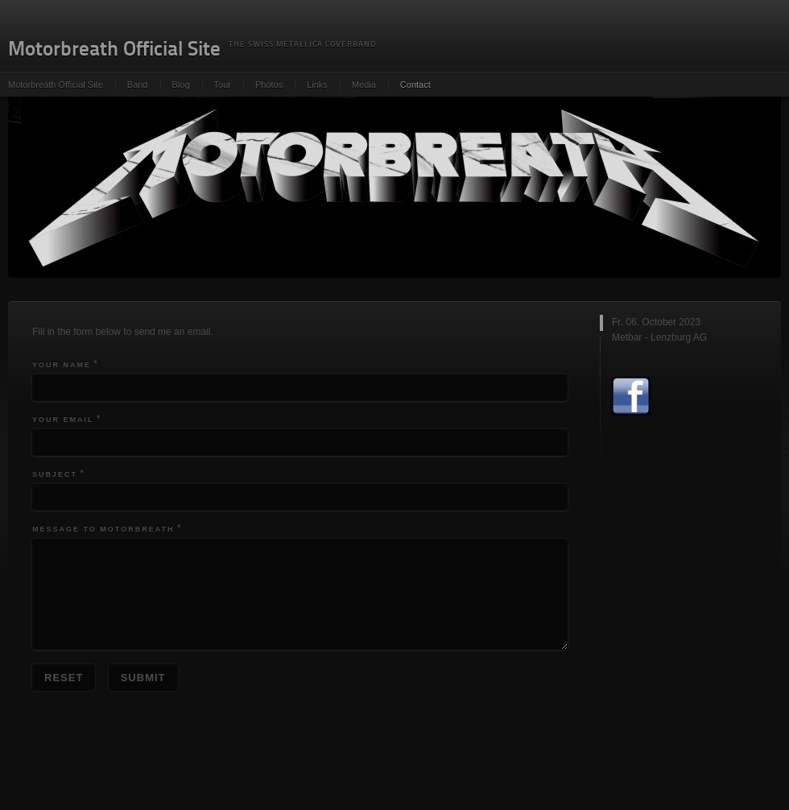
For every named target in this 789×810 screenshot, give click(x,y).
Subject (54, 474)
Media (364, 84)
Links (317, 84)
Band (137, 84)
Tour (222, 84)
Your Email (63, 419)
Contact (415, 84)
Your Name (61, 365)
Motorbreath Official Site (55, 84)
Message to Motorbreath (103, 529)
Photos (269, 84)
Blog (181, 84)
